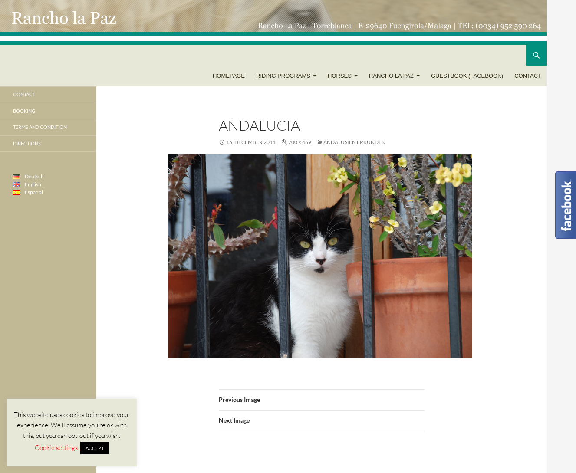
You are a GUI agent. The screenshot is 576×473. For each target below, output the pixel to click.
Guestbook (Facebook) (467, 75)
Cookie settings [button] (56, 447)
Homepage (229, 75)
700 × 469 (299, 142)
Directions (27, 143)
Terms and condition (40, 127)
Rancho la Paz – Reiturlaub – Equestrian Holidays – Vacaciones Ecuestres (137, 55)
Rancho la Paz (391, 75)
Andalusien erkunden (354, 142)
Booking (24, 111)
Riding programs (283, 75)
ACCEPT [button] (95, 448)
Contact (527, 75)
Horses (340, 75)
